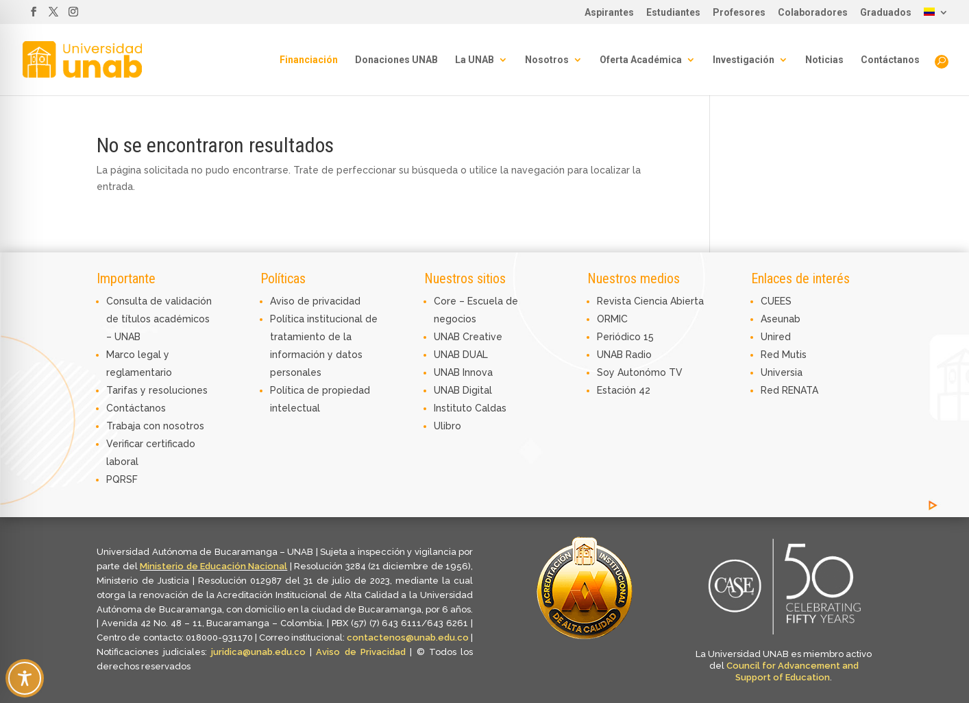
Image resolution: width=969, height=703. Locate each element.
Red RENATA (789, 390)
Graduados (885, 13)
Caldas (490, 408)
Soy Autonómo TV (640, 372)
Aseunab (780, 318)
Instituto (454, 408)
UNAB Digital (463, 390)
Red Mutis (784, 354)
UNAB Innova (463, 372)
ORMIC (612, 318)
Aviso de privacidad (315, 301)
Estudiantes (673, 13)
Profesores (739, 13)
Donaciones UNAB (396, 60)
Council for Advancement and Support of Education (792, 671)
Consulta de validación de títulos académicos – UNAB (159, 319)
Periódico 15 (625, 336)
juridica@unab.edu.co (258, 652)
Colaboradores (813, 13)
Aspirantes (609, 13)
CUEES (776, 301)
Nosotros (547, 60)
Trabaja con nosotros (155, 425)
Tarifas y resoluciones (157, 390)
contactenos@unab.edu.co (408, 637)
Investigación (743, 60)
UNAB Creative (468, 336)
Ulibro (447, 425)
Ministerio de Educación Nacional (213, 566)
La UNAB (474, 60)
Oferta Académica (641, 60)
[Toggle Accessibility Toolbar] (24, 678)
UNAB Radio (624, 354)
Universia (781, 372)
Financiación (309, 60)
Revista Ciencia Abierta (650, 301)
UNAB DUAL (461, 354)
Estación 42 (623, 390)
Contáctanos (890, 60)
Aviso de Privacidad (363, 652)
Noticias (824, 60)
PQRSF (122, 479)
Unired (776, 336)
